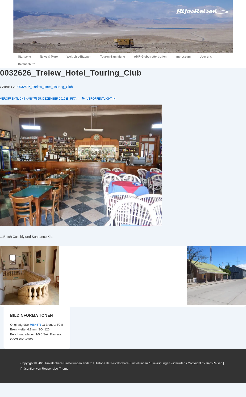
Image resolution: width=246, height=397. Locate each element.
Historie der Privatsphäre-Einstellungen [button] (121, 363)
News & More (49, 56)
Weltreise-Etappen (79, 56)
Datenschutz (26, 64)
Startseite (24, 56)
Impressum (183, 56)
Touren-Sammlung (112, 56)
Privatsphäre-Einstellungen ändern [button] (68, 363)
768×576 (35, 324)
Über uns (206, 56)
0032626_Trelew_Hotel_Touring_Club (45, 87)
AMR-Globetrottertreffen (150, 56)
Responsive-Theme (55, 368)
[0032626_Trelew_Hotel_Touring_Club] (51, 98)
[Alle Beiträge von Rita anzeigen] (71, 98)
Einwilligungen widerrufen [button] (167, 363)
